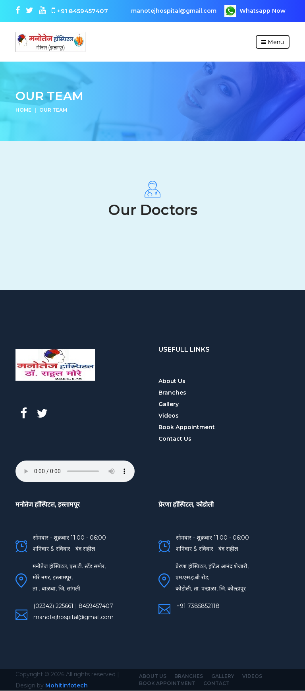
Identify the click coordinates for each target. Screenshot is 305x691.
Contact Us (174, 438)
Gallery (168, 404)
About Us (171, 381)
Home (23, 110)
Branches (172, 392)
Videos (168, 415)
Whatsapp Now (255, 11)
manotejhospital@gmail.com (173, 10)
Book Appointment (186, 427)
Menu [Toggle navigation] (272, 42)
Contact (216, 683)
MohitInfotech (66, 685)
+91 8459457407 (79, 10)
